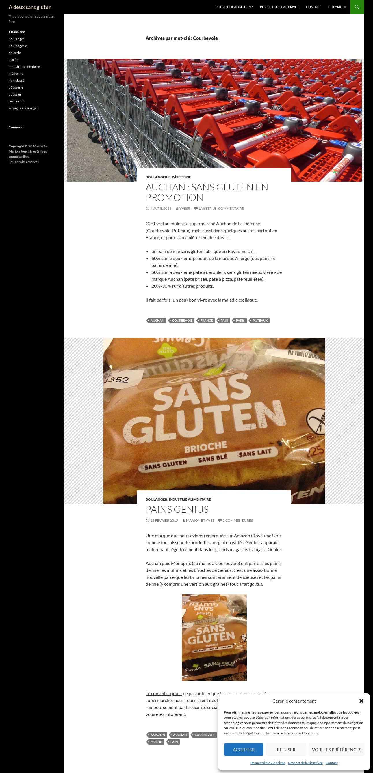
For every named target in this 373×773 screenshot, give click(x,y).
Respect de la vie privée (267, 763)
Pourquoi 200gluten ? (234, 7)
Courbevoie (182, 320)
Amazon (158, 735)
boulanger (156, 499)
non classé (16, 80)
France (207, 320)
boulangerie (158, 177)
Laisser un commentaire (221, 208)
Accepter (244, 749)
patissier (15, 94)
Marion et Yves (200, 520)
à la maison (17, 32)
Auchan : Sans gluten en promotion (207, 192)
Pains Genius (177, 509)
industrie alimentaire (190, 499)
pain (224, 320)
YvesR (184, 208)
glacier (14, 59)
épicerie (15, 52)
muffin (156, 742)
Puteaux (260, 320)
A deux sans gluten (30, 7)
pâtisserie (181, 177)
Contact (332, 763)
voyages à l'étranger (23, 108)
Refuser (286, 749)
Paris (240, 320)
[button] (361, 701)
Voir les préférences (336, 749)
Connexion (17, 127)
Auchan (157, 320)
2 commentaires (238, 520)
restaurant (17, 101)
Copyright (337, 7)
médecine (16, 73)
